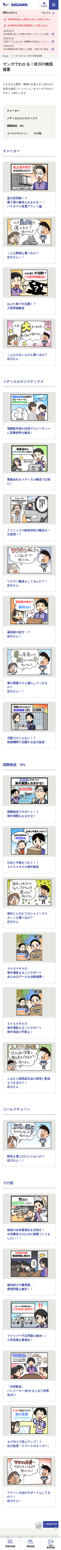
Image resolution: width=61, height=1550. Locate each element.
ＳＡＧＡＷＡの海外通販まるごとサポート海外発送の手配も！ (24, 1027)
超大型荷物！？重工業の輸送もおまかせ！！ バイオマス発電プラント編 (26, 202)
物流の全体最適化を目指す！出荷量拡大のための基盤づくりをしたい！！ (28, 1234)
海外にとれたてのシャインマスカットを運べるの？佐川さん (27, 917)
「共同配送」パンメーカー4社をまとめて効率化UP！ (28, 1391)
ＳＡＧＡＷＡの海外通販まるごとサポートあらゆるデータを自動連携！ (26, 972)
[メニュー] (53, 5)
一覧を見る (48, 13)
